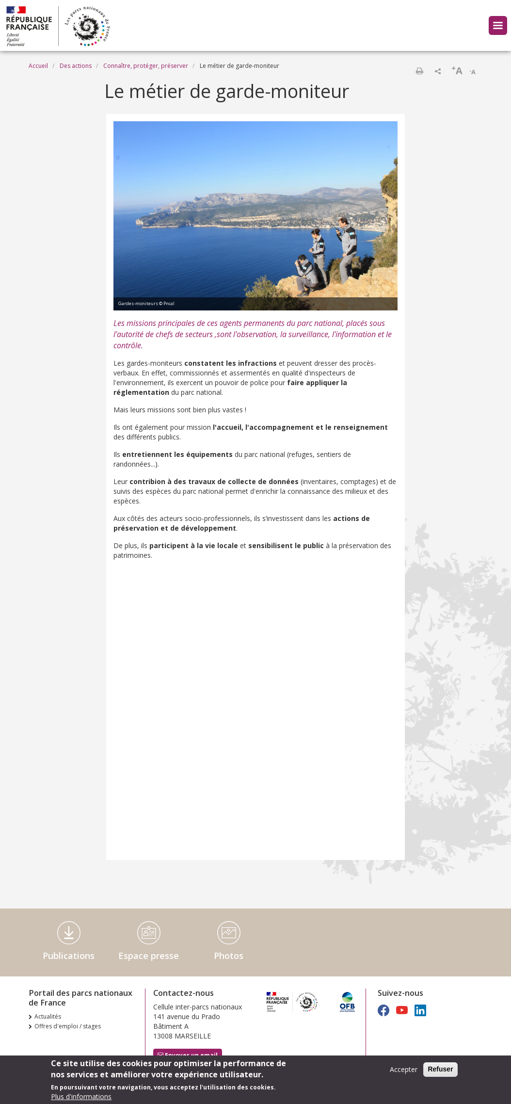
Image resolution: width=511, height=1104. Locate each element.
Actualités (47, 1016)
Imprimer (419, 71)
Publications (69, 955)
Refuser (440, 1069)
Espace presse (148, 955)
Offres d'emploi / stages (67, 1026)
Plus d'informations (81, 1096)
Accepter (403, 1069)
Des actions (76, 66)
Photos (228, 955)
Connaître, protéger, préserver (145, 66)
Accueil (38, 66)
